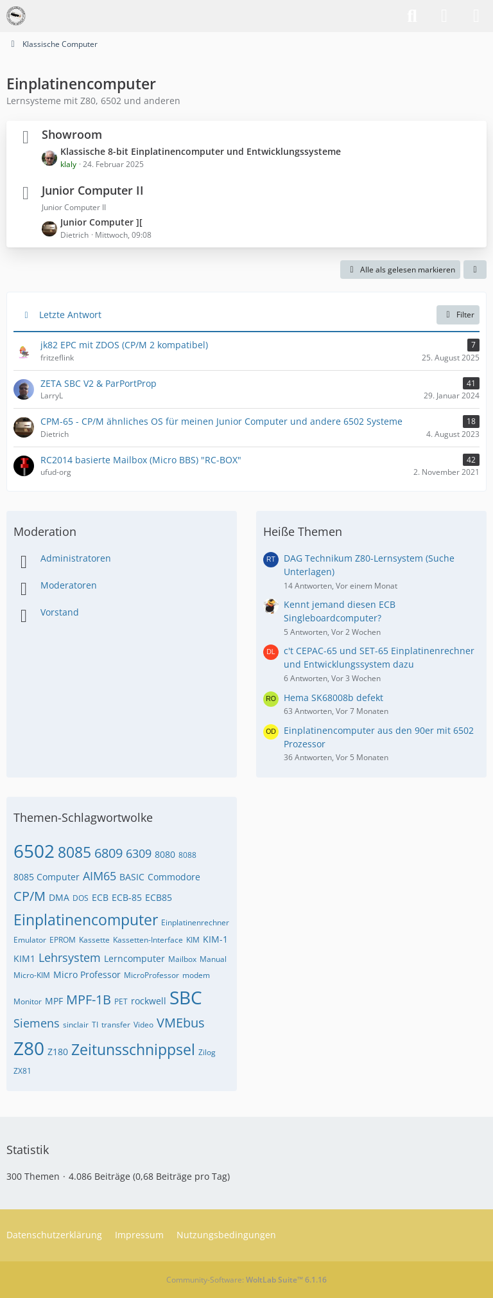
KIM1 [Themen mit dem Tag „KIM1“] (24, 958)
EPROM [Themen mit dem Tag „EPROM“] (62, 939)
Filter (458, 314)
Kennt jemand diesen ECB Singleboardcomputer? (339, 611)
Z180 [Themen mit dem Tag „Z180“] (58, 1051)
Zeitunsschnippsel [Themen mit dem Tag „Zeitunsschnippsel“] (133, 1049)
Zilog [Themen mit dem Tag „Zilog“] (207, 1052)
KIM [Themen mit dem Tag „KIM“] (193, 939)
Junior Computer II (93, 190)
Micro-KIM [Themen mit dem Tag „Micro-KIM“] (31, 975)
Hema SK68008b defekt (333, 697)
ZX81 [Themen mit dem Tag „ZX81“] (22, 1070)
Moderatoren (68, 585)
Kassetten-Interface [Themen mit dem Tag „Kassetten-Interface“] (148, 939)
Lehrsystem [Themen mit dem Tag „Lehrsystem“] (70, 957)
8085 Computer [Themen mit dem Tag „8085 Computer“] (46, 877)
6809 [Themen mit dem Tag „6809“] (108, 853)
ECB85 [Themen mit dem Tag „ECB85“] (158, 897)
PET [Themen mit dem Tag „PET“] (121, 1001)
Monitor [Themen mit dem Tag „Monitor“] (27, 1001)
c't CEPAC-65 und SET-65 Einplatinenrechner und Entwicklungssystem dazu (379, 657)
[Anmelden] (444, 16)
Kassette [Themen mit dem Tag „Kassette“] (94, 939)
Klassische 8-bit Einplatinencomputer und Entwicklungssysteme (200, 151)
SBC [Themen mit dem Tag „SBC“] (185, 997)
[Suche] (412, 16)
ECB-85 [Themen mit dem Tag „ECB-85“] (127, 897)
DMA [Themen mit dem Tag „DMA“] (59, 897)
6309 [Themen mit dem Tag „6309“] (138, 853)
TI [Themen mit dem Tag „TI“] (95, 1024)
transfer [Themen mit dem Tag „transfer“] (115, 1024)
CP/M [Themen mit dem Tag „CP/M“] (29, 896)
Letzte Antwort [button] (70, 314)
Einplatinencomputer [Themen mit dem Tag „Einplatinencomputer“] (85, 919)
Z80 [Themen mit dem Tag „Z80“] (28, 1048)
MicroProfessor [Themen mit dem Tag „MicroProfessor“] (151, 975)
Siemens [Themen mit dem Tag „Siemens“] (36, 1023)
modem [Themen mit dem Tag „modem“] (196, 975)
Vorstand (59, 612)
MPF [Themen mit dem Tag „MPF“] (54, 1001)
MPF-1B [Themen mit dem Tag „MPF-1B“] (88, 999)
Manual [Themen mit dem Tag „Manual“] (213, 959)
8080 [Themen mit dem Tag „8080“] (165, 854)
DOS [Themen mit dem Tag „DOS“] (81, 898)
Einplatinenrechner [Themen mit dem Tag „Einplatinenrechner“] (195, 922)
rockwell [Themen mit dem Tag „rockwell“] (148, 1001)
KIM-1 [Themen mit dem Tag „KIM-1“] (215, 939)
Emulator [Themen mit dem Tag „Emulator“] (29, 939)
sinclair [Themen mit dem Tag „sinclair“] (76, 1024)
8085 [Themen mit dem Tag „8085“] (74, 852)
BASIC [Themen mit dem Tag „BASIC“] (131, 877)
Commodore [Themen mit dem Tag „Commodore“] (174, 877)
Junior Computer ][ (101, 222)
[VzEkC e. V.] (16, 16)
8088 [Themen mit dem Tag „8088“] (187, 854)
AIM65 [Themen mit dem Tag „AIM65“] (99, 876)
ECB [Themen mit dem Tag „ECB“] (100, 897)
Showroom (72, 134)
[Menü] (476, 16)
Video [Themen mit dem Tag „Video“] (143, 1024)
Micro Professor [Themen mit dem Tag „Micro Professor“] (87, 974)
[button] (475, 270)
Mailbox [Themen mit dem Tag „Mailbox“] (182, 959)
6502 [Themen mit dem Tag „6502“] (34, 851)
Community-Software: (246, 1279)
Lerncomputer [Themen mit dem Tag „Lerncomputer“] (134, 958)
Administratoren (75, 558)
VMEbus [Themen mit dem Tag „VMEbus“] (181, 1022)
